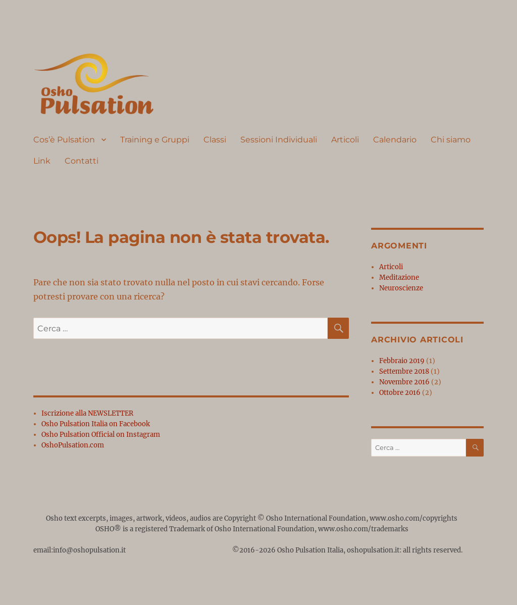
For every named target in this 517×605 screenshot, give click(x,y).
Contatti (81, 161)
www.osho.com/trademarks (363, 529)
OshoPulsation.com (72, 445)
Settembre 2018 (404, 371)
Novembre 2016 (404, 382)
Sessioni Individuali (278, 139)
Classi (214, 139)
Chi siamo (451, 139)
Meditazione (399, 277)
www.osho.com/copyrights (413, 518)
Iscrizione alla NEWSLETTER (87, 413)
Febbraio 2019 (402, 361)
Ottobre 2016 (400, 392)
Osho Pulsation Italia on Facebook (95, 424)
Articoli (345, 139)
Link (41, 161)
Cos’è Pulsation (64, 139)
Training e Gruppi (154, 139)
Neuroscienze (401, 288)
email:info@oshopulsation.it (80, 550)
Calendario (395, 139)
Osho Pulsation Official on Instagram (100, 434)
